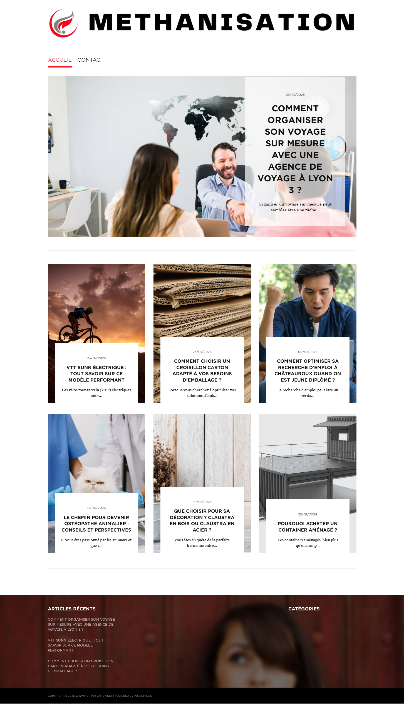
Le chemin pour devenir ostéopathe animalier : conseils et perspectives (96, 524)
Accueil (60, 60)
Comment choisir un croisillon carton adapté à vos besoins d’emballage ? (80, 666)
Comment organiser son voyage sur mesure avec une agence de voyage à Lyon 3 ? (81, 624)
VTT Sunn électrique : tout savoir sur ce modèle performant (96, 374)
